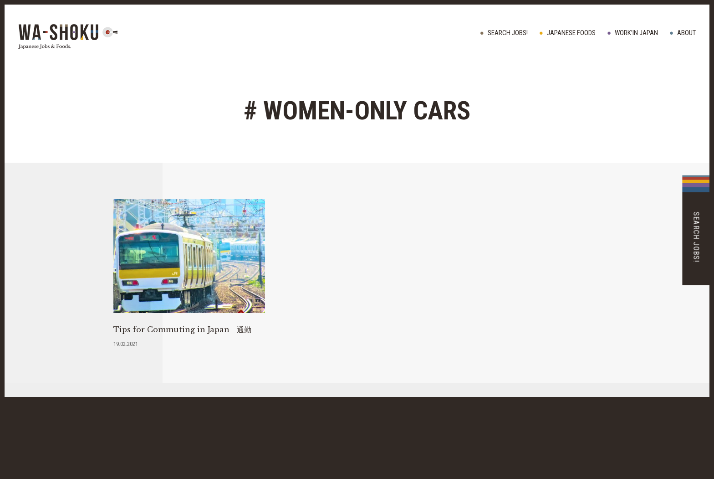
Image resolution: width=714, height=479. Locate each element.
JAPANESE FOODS (571, 33)
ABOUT (686, 33)
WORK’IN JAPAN (636, 33)
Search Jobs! (508, 33)
